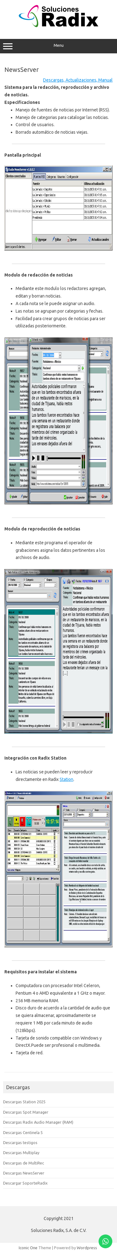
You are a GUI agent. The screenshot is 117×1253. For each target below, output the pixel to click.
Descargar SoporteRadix (25, 1183)
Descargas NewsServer (23, 1173)
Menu (58, 46)
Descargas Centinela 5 (23, 1132)
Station (66, 779)
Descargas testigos (20, 1142)
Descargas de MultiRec (23, 1163)
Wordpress (87, 1247)
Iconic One (28, 1247)
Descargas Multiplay (21, 1152)
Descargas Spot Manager (25, 1112)
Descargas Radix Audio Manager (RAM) (38, 1122)
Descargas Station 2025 (24, 1102)
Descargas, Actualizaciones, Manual (78, 80)
